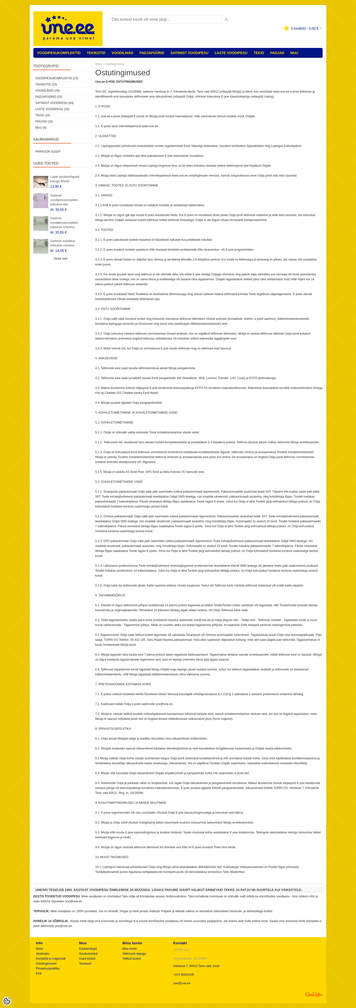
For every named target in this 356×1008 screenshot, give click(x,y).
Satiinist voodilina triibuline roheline (62, 243)
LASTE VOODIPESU (231, 53)
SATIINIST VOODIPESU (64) (54, 103)
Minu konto (129, 948)
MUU (294, 53)
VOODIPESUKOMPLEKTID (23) (56, 78)
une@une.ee (181, 983)
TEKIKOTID (96, 53)
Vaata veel (60, 258)
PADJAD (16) (44, 121)
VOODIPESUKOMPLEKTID (59, 53)
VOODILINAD (122, 53)
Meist (98, 63)
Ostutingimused (114, 63)
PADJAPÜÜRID (151, 53)
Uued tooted (87, 958)
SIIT (268, 491)
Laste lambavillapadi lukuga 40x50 (64, 179)
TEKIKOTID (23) (46, 84)
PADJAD (277, 53)
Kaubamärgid (88, 948)
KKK (39, 973)
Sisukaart (85, 963)
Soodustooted (88, 953)
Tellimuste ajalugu (134, 953)
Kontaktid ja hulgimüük (51, 958)
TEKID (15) (42, 115)
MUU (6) (40, 127)
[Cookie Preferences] (6, 1001)
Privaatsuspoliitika (48, 968)
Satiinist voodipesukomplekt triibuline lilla (64, 200)
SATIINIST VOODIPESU (189, 53)
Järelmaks (42, 953)
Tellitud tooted (131, 958)
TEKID (259, 53)
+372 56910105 (183, 974)
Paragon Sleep (47, 151)
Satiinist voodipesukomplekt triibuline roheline (64, 222)
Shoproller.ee (314, 994)
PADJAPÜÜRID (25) (48, 97)
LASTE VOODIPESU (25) (52, 109)
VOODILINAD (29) (47, 90)
